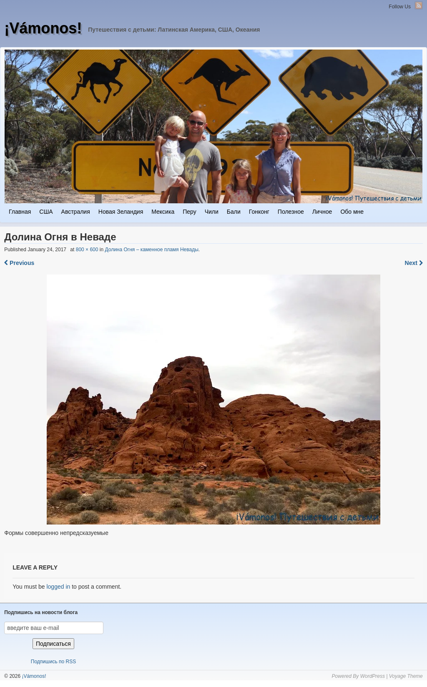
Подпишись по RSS (53, 662)
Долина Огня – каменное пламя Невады (151, 249)
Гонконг (259, 211)
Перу (189, 211)
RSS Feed (418, 5)
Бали (234, 211)
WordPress (372, 676)
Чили (212, 211)
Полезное (291, 211)
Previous (19, 263)
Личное (322, 211)
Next (414, 263)
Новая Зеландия (120, 211)
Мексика (162, 211)
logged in (58, 586)
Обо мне (352, 211)
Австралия (75, 211)
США (46, 211)
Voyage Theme (406, 676)
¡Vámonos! (43, 28)
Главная (20, 211)
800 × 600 (87, 249)
